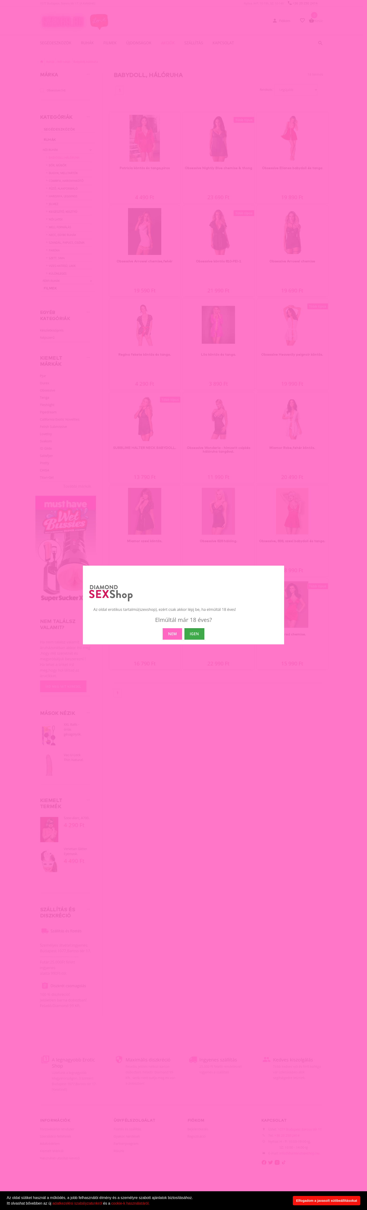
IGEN (194, 633)
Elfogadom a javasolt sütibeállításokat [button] (326, 1201)
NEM (172, 633)
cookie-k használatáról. (130, 1203)
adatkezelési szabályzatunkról (77, 1203)
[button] (151, 1204)
